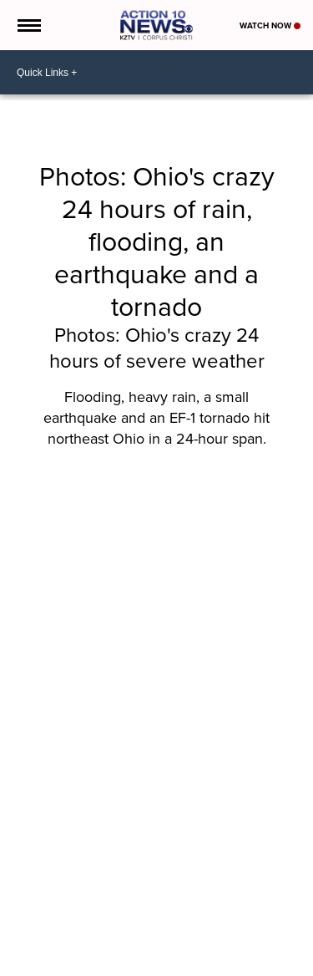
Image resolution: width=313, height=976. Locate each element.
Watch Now (270, 25)
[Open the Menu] (28, 25)
